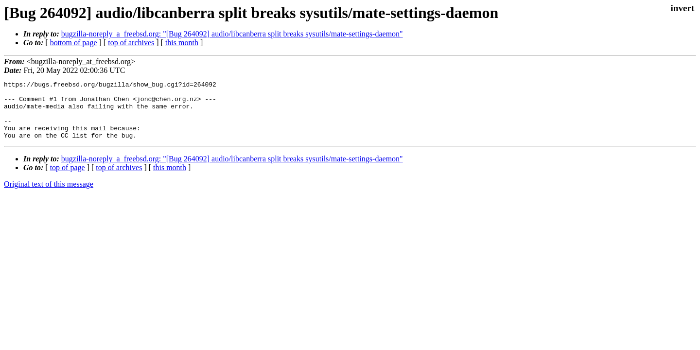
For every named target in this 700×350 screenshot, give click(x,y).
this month (181, 42)
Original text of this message (48, 196)
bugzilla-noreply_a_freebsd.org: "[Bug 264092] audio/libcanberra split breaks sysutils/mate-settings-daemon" (232, 34)
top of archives (131, 42)
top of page (67, 179)
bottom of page (73, 42)
